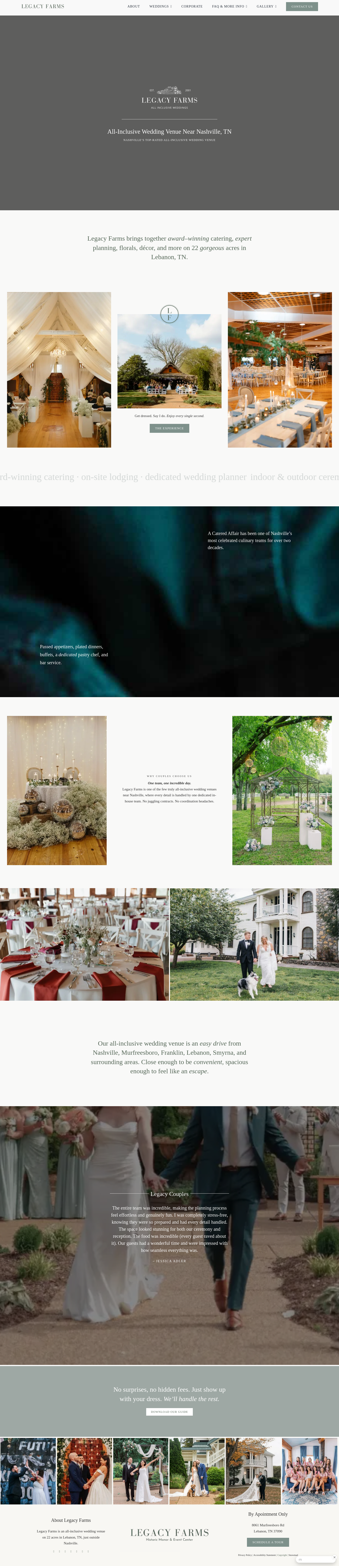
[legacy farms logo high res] (169, 1526)
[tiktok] (59, 1551)
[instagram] (65, 1551)
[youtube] (70, 1551)
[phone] (88, 1551)
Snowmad (293, 1555)
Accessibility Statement (264, 1555)
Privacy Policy (245, 1555)
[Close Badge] (334, 1557)
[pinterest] (76, 1551)
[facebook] (53, 1551)
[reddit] (82, 1551)
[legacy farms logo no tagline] (43, 4)
